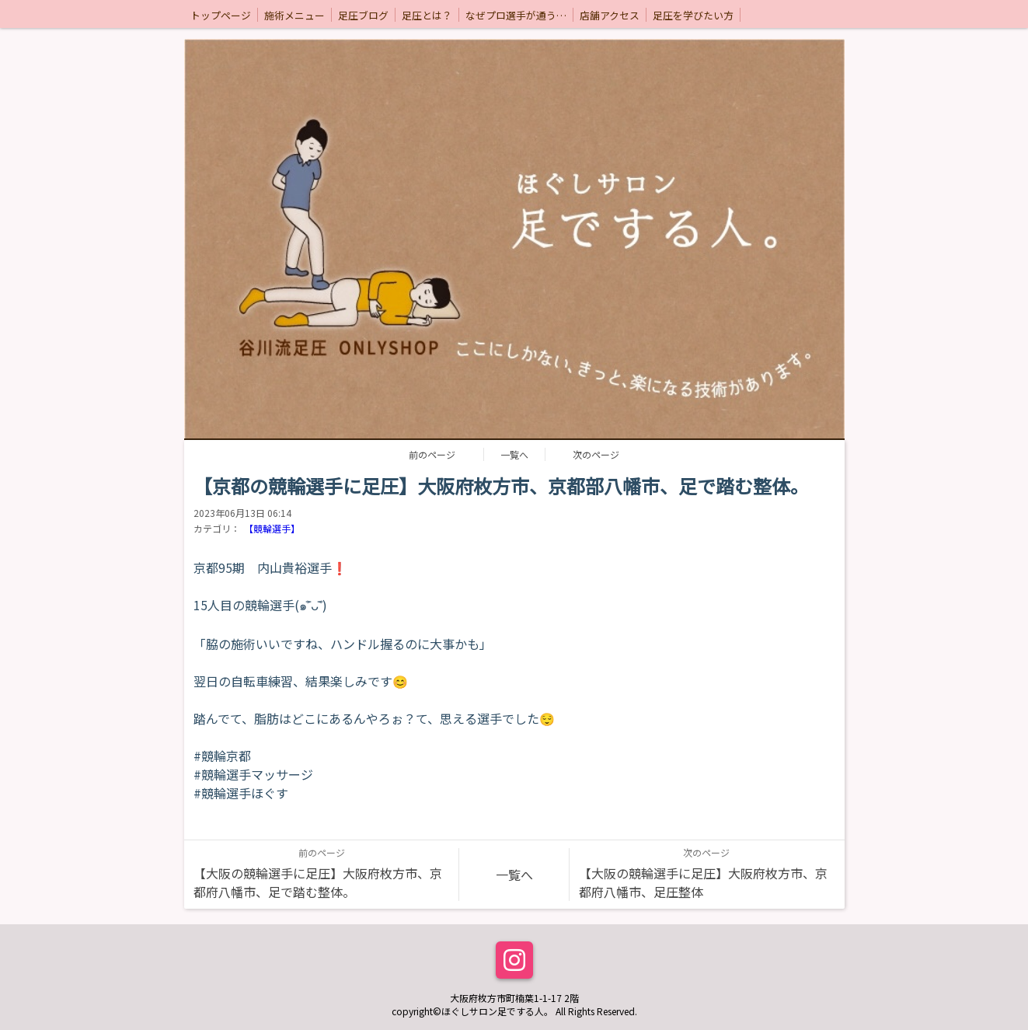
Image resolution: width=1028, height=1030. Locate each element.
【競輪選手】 (272, 528)
